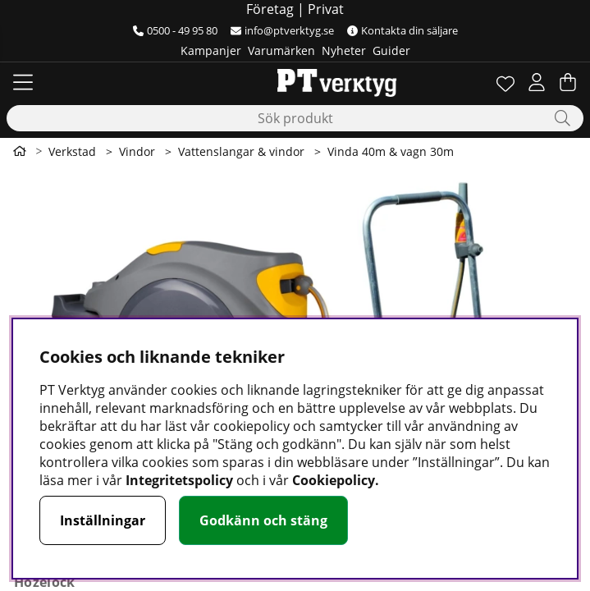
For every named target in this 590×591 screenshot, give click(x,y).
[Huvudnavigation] (23, 82)
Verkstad (72, 151)
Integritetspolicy (179, 480)
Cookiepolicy (333, 480)
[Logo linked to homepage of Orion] (295, 82)
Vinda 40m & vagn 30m (390, 151)
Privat (326, 9)
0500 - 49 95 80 (175, 30)
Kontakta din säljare (402, 30)
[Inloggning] (536, 82)
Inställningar (102, 520)
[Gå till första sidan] (19, 151)
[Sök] (295, 118)
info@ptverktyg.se (282, 30)
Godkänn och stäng (263, 520)
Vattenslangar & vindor (241, 151)
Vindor (137, 151)
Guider (391, 50)
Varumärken (281, 50)
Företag (270, 9)
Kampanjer (211, 50)
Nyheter (344, 50)
